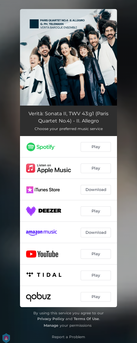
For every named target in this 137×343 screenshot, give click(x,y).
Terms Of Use (86, 318)
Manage (51, 325)
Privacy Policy (50, 318)
